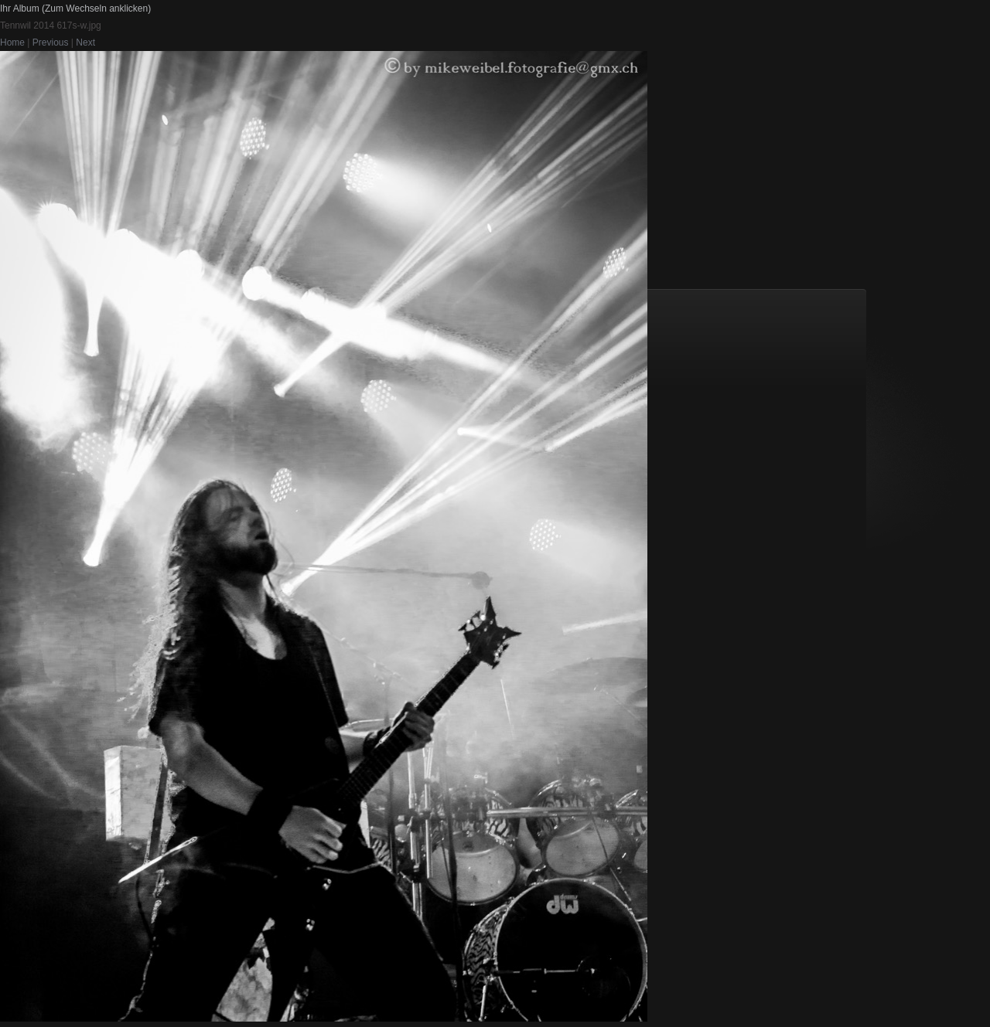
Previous (50, 42)
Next (85, 42)
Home (12, 42)
